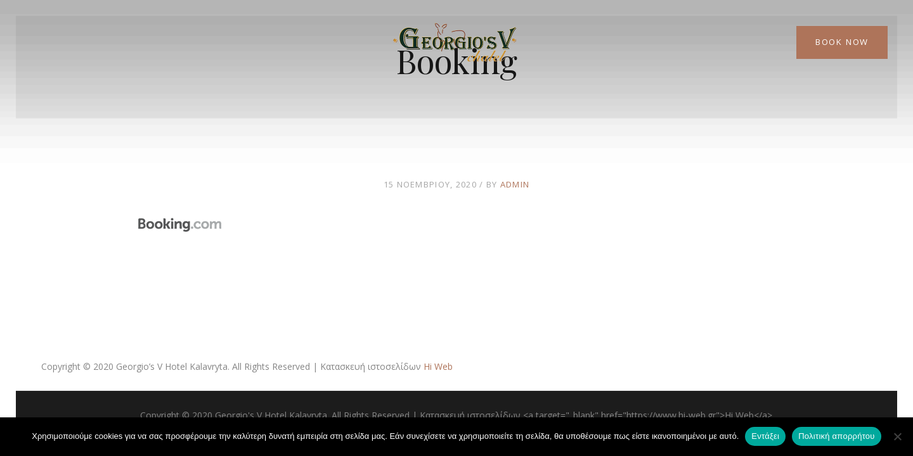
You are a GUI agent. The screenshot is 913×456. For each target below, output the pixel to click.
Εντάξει (765, 436)
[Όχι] (897, 436)
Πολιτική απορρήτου (836, 436)
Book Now (842, 42)
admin (515, 184)
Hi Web (438, 366)
